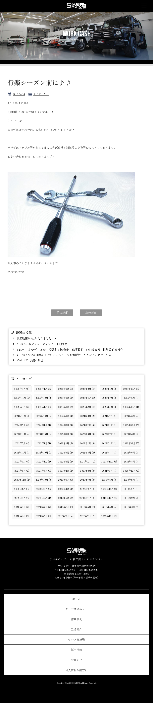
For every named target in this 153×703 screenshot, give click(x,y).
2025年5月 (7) (21, 407)
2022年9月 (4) (65, 452)
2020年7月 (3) (87, 479)
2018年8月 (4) (21, 507)
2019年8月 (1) (22, 497)
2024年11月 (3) (21, 416)
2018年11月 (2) (87, 497)
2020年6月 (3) (109, 479)
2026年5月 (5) (21, 388)
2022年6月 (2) (131, 452)
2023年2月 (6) (87, 443)
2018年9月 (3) (131, 497)
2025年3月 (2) (65, 407)
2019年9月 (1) (131, 488)
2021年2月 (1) (109, 470)
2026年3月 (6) (65, 388)
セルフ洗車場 (76, 639)
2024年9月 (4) (65, 416)
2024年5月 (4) (22, 425)
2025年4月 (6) (43, 407)
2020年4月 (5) (21, 488)
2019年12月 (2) (87, 488)
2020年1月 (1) (65, 488)
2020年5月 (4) (131, 479)
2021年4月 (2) (65, 470)
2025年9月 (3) (65, 397)
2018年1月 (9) (43, 516)
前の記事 (62, 312)
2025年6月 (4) (131, 397)
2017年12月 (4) (65, 516)
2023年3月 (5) (65, 443)
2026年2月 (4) (87, 388)
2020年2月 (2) (43, 488)
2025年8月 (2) (87, 397)
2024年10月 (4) (44, 416)
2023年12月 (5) (131, 425)
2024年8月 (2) (87, 416)
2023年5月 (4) (22, 443)
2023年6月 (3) (131, 434)
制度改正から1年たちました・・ (36, 338)
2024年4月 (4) (43, 425)
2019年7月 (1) (43, 497)
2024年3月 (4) (65, 425)
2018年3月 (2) (131, 507)
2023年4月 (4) (43, 443)
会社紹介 (76, 660)
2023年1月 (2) (109, 443)
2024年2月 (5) (87, 425)
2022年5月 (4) (22, 461)
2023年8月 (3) (87, 434)
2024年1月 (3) (109, 425)
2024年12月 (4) (131, 407)
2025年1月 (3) (109, 407)
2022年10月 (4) (44, 452)
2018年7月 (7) (43, 507)
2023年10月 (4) (44, 434)
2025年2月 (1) (87, 407)
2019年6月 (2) (65, 497)
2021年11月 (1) (109, 461)
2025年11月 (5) (22, 397)
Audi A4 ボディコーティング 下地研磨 (41, 344)
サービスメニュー (76, 609)
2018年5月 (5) (87, 507)
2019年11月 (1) (109, 488)
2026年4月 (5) (43, 388)
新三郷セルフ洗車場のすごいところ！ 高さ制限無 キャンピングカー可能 (63, 355)
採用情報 (76, 650)
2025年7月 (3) (109, 397)
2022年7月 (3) (109, 452)
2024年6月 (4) (131, 416)
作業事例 (76, 619)
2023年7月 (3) (109, 434)
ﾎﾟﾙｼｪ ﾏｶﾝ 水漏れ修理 (29, 360)
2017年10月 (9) (109, 516)
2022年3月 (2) (65, 461)
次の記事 (90, 312)
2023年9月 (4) (65, 434)
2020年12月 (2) (131, 470)
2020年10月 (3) (44, 479)
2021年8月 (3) (131, 461)
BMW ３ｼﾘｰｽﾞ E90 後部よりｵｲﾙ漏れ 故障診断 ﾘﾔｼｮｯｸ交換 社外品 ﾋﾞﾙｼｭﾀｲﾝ (69, 349)
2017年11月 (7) (87, 516)
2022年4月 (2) (43, 461)
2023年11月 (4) (21, 434)
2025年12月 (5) (131, 388)
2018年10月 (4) (109, 497)
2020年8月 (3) (65, 479)
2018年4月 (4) (109, 507)
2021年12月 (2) (87, 461)
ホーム (76, 599)
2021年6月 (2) (22, 470)
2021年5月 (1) (43, 470)
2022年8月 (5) (87, 452)
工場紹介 (76, 629)
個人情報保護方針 (76, 670)
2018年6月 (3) (65, 507)
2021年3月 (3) (87, 470)
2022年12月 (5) (131, 443)
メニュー (144, 6)
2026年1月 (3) (109, 388)
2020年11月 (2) (22, 479)
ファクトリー (41, 94)
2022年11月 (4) (21, 452)
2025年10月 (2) (44, 397)
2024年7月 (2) (109, 416)
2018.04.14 (19, 94)
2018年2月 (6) (21, 516)
